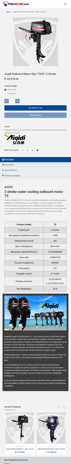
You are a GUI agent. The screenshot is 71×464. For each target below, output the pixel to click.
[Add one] (17, 101)
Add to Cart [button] (35, 107)
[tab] (35, 159)
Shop (8, 12)
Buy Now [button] (35, 115)
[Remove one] (6, 101)
